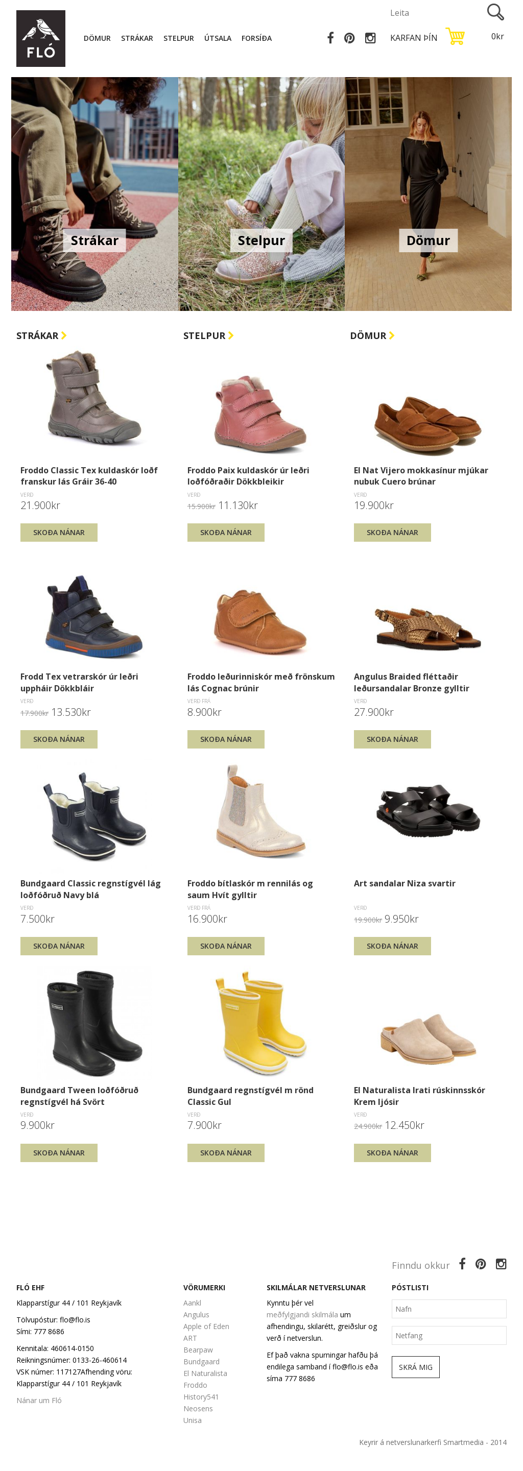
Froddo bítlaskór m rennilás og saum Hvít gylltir (250, 889)
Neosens (198, 1408)
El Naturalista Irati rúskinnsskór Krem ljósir (419, 1095)
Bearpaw (198, 1350)
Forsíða (257, 38)
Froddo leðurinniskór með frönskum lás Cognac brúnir (261, 682)
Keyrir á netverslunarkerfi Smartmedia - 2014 (433, 1442)
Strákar (137, 38)
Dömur (97, 38)
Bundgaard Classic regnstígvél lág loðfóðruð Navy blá (90, 889)
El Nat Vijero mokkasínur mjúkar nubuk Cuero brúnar (421, 476)
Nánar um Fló (39, 1400)
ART (190, 1338)
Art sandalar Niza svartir (405, 883)
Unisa (192, 1420)
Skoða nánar (59, 532)
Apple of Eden (206, 1326)
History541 (201, 1397)
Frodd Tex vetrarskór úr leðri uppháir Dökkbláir (79, 682)
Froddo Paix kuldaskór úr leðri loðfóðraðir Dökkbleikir (248, 476)
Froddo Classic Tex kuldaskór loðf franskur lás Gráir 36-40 (89, 476)
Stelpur (178, 38)
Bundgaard (201, 1361)
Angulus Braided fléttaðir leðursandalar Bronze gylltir (411, 682)
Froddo (195, 1385)
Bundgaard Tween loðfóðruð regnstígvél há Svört (79, 1095)
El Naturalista (205, 1373)
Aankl (192, 1303)
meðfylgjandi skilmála (302, 1314)
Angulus (196, 1314)
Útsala (217, 38)
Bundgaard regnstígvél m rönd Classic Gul (250, 1095)
